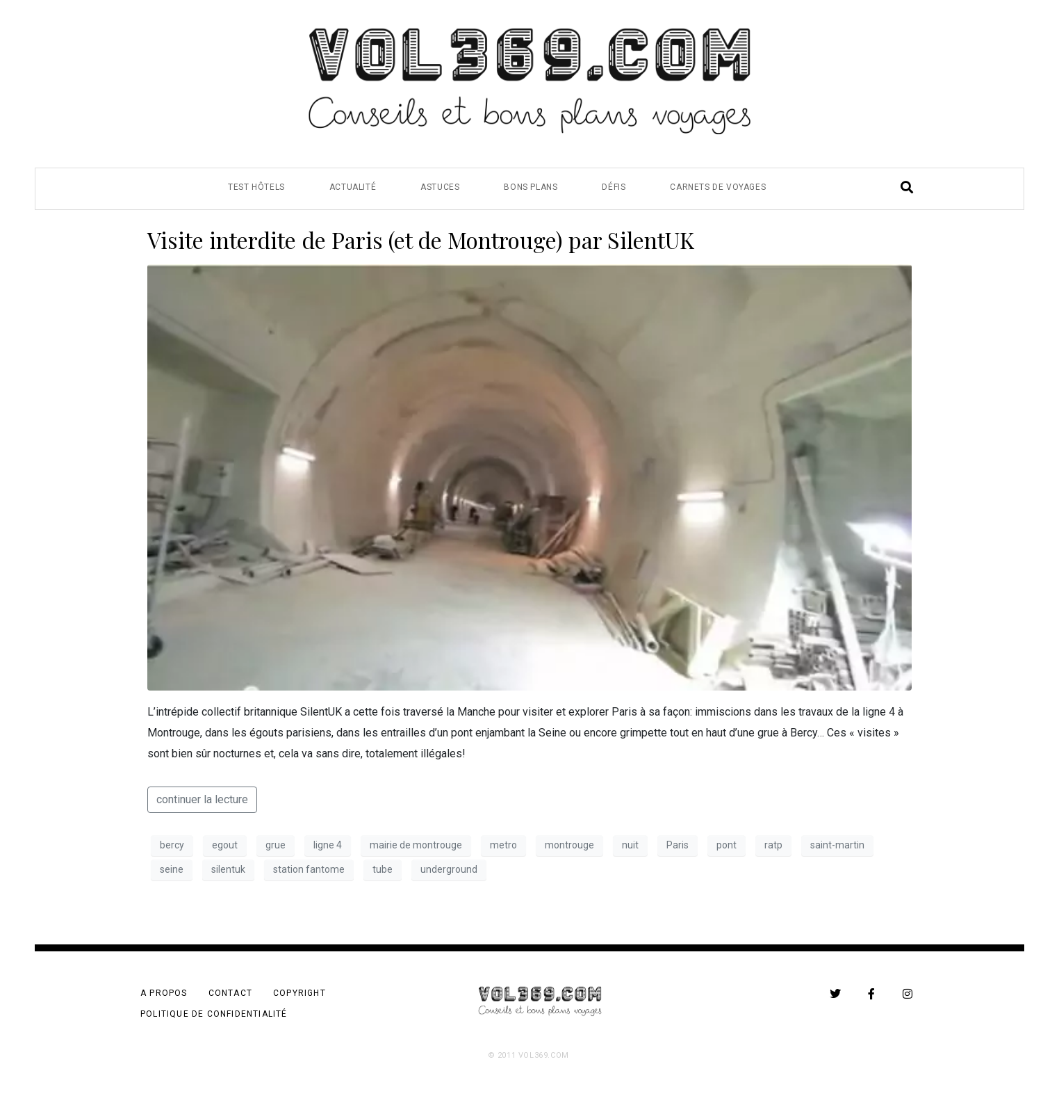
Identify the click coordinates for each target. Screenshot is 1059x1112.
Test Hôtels (256, 187)
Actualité (352, 187)
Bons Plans (530, 187)
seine (171, 869)
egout (225, 845)
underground (448, 869)
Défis (613, 187)
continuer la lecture (202, 799)
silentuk (228, 869)
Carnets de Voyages (718, 187)
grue (275, 845)
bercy (172, 845)
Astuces (439, 187)
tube (382, 869)
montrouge (569, 845)
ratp (773, 845)
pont (726, 845)
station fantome (309, 869)
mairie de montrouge (416, 845)
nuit (630, 845)
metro (503, 845)
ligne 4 (327, 845)
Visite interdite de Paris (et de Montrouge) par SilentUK (420, 240)
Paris (677, 845)
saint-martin (837, 845)
